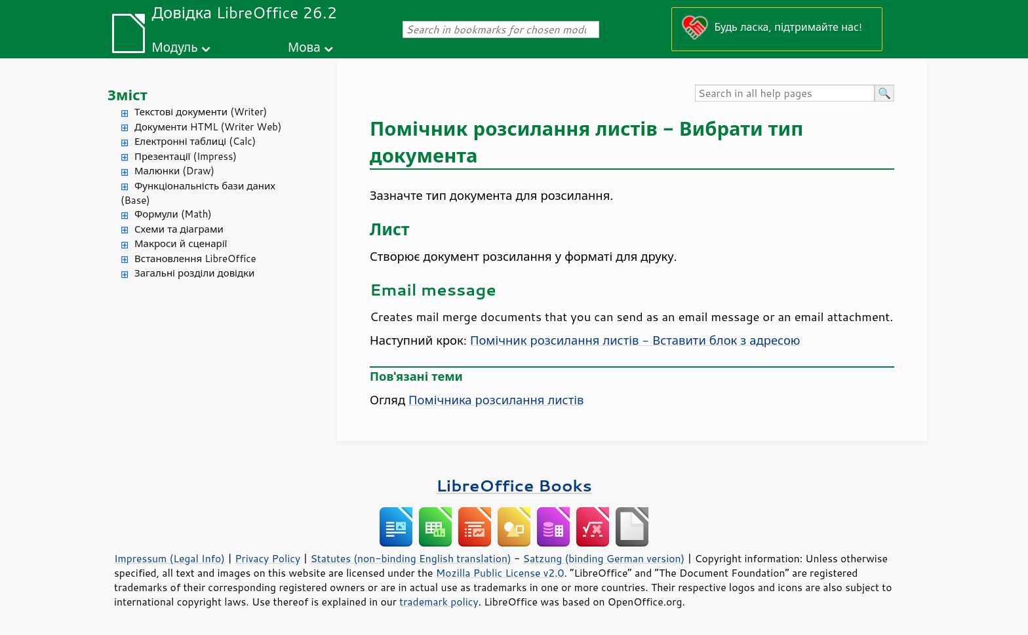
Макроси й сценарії (180, 243)
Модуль (174, 47)
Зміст (128, 95)
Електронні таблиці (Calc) (195, 141)
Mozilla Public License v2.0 (500, 573)
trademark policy (438, 601)
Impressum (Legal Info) (169, 558)
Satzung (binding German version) (604, 558)
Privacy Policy (267, 558)
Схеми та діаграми (179, 229)
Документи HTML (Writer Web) (207, 127)
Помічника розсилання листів (495, 399)
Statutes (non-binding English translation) (410, 558)
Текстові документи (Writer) (200, 112)
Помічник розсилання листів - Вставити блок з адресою (635, 340)
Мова (304, 47)
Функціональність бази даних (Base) (198, 193)
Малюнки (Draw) (174, 171)
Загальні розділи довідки (194, 273)
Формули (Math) (173, 214)
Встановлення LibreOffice (195, 258)
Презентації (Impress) (185, 156)
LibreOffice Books (514, 485)
